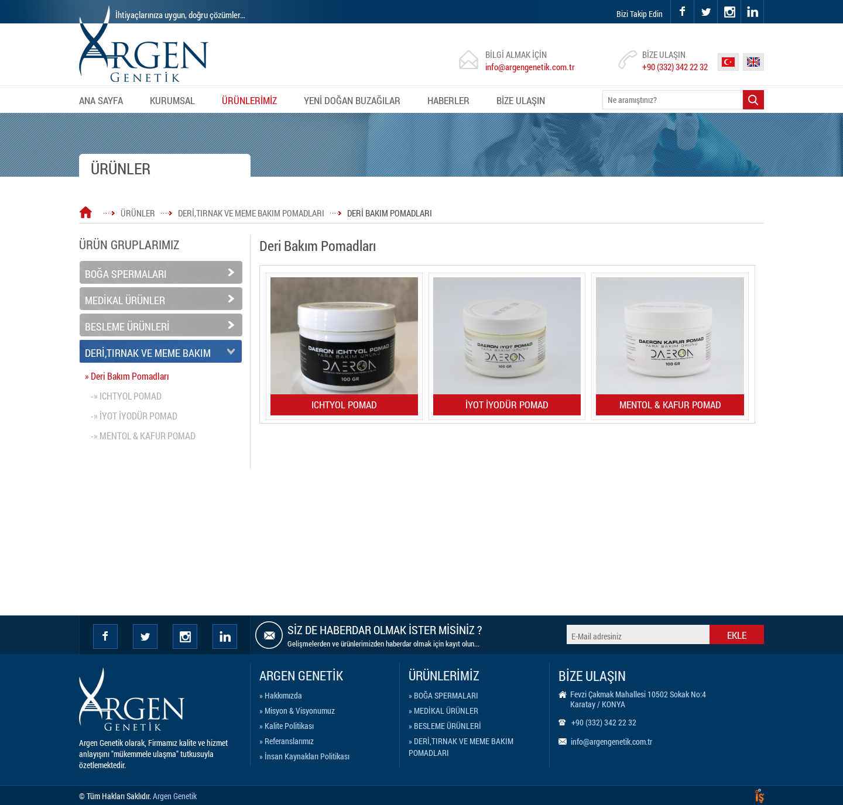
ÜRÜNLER (138, 213)
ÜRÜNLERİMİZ (249, 100)
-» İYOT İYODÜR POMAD (134, 416)
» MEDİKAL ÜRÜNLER (443, 710)
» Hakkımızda (280, 695)
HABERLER (448, 100)
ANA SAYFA (101, 100)
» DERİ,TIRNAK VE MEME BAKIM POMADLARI (461, 743)
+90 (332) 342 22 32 (675, 67)
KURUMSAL (172, 100)
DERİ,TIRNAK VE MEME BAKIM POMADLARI (251, 213)
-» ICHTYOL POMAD (126, 396)
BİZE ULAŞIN (520, 100)
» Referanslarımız (286, 740)
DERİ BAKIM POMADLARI (389, 213)
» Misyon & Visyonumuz (297, 710)
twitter (694, 0)
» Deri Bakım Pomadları (127, 376)
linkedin (752, 11)
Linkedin (225, 636)
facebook (682, 11)
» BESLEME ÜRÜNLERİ (445, 725)
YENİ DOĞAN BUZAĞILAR (352, 100)
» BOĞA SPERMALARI (443, 695)
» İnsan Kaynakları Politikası (304, 756)
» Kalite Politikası (286, 725)
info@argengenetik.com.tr (530, 67)
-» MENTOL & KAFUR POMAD (143, 435)
